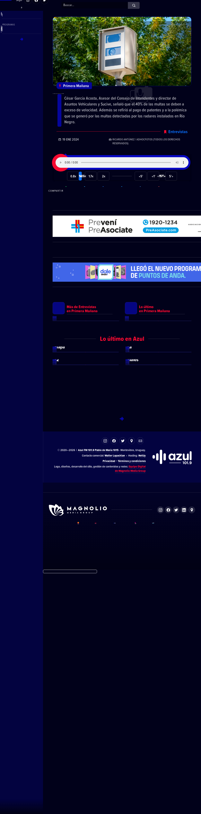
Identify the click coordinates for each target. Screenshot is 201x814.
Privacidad (109, 701)
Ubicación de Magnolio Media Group (191, 750)
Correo (140, 681)
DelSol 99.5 (83, 774)
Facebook (113, 681)
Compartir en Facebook (111, 207)
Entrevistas (178, 149)
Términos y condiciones (132, 701)
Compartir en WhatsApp (74, 207)
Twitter (122, 681)
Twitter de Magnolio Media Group (176, 750)
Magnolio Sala (140, 774)
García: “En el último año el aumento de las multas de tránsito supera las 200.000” (120, 100)
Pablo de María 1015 (106, 691)
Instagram (105, 681)
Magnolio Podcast (159, 774)
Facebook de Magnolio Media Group (168, 750)
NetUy (142, 696)
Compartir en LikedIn (148, 207)
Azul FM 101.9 (86, 691)
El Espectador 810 (101, 774)
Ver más (86, 414)
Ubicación (131, 681)
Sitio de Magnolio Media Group (78, 750)
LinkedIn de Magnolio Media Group (183, 750)
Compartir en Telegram (93, 207)
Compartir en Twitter (130, 207)
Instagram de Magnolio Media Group (160, 750)
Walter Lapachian (115, 696)
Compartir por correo (167, 207)
